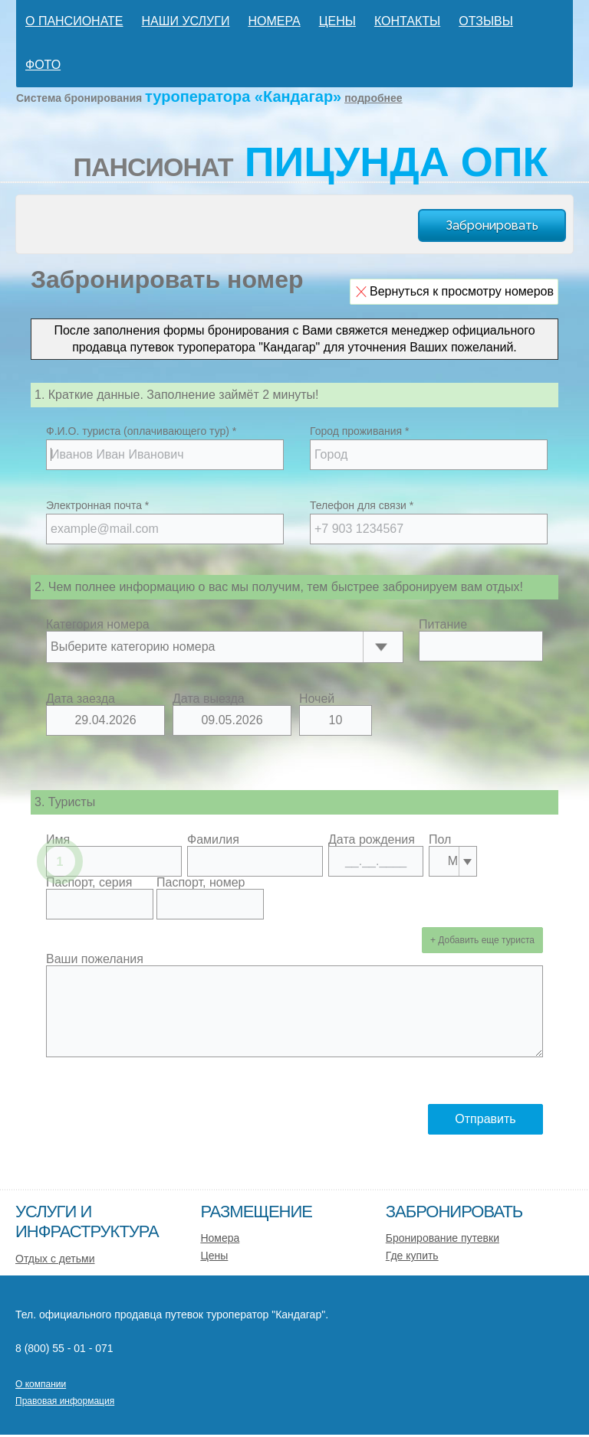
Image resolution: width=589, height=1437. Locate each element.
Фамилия (213, 840)
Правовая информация (64, 1401)
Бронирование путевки (442, 1238)
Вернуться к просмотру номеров (462, 291)
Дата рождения (371, 840)
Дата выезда (209, 699)
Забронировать (492, 225)
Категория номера (98, 625)
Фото (43, 64)
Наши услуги (186, 21)
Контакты (407, 21)
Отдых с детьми (55, 1258)
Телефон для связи (361, 505)
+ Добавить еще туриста (482, 940)
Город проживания (359, 431)
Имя (58, 840)
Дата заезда (80, 699)
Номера (274, 21)
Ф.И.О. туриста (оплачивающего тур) (141, 431)
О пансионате (74, 21)
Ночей (316, 699)
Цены (337, 21)
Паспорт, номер (200, 883)
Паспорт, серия (89, 883)
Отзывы (486, 21)
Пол (440, 840)
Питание (443, 625)
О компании (40, 1384)
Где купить (412, 1255)
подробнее (373, 98)
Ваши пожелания (94, 959)
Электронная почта (97, 505)
